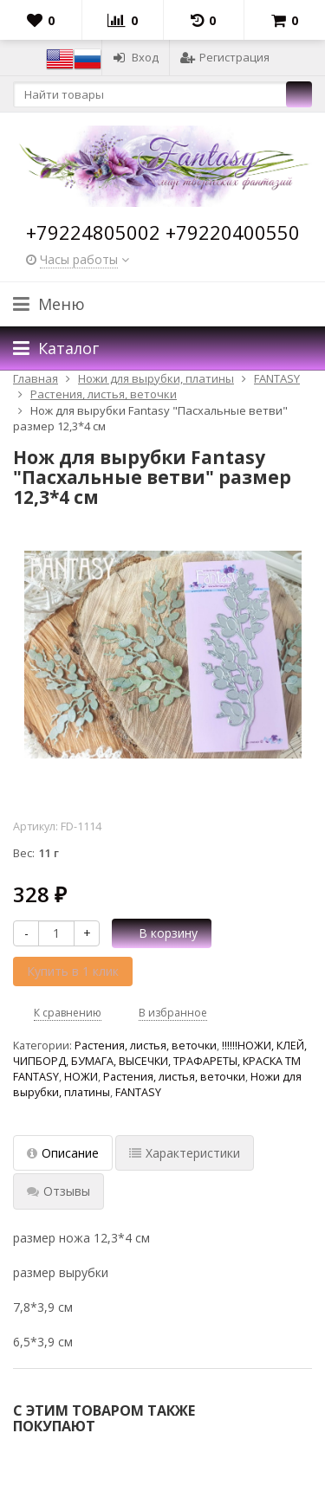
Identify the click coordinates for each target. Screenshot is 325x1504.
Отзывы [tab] (58, 1191)
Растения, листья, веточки (146, 1045)
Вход (136, 57)
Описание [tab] (63, 1153)
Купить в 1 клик (73, 971)
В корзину (159, 933)
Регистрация (225, 57)
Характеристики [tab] (184, 1153)
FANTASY (138, 1092)
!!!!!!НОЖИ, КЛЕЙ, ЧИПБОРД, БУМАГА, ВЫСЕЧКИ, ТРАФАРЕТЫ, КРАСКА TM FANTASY (160, 1061)
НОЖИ (81, 1076)
